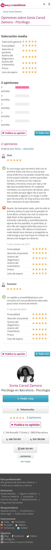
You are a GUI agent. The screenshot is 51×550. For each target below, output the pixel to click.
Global (22, 527)
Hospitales (28, 496)
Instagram (8, 539)
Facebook (17, 536)
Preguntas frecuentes (12, 502)
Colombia (18, 521)
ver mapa (25, 461)
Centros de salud (9, 499)
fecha (18, 148)
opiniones (34, 417)
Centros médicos (10, 496)
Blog (5, 536)
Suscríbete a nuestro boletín (17, 542)
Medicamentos (29, 499)
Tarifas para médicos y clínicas (16, 485)
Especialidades (8, 493)
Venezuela (8, 527)
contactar (25, 456)
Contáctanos (26, 510)
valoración (28, 148)
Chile (5, 521)
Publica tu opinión (13, 133)
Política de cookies (24, 513)
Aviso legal (6, 513)
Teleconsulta (25, 409)
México (20, 524)
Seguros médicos (28, 493)
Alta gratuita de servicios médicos (18, 482)
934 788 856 (37, 439)
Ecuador (7, 524)
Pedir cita (42, 133)
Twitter (31, 536)
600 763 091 (13, 439)
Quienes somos (8, 510)
